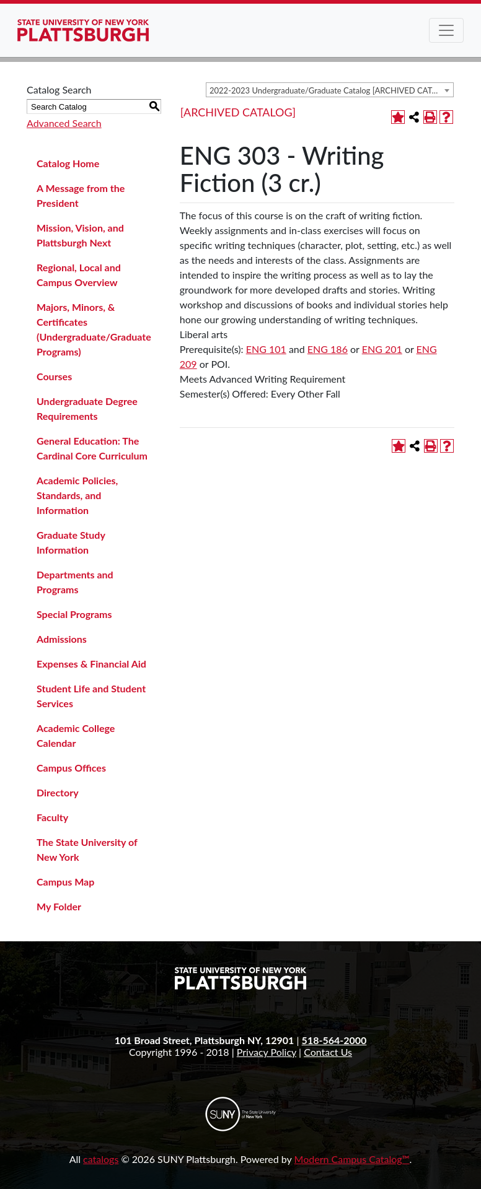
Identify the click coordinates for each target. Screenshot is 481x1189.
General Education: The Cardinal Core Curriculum (92, 448)
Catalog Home (68, 163)
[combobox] (330, 89)
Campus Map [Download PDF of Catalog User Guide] (65, 881)
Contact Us (328, 1052)
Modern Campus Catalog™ (352, 1159)
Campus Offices (71, 767)
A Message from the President (81, 195)
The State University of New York (87, 849)
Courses (54, 376)
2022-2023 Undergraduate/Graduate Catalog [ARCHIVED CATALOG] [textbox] (331, 90)
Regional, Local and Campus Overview (79, 274)
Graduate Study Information (71, 542)
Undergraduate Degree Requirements (87, 408)
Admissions (62, 639)
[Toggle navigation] (446, 30)
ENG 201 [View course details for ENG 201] (382, 349)
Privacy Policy (266, 1052)
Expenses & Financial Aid (91, 663)
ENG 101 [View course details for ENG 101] (266, 349)
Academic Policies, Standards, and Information (77, 495)
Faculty (52, 817)
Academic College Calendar (76, 735)
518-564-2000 (334, 1040)
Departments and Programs (75, 581)
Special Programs (74, 614)
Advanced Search (64, 123)
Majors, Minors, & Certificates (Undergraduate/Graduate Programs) (94, 329)
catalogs (100, 1159)
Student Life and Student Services (91, 695)
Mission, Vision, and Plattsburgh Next (80, 235)
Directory (58, 792)
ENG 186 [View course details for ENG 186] (327, 349)
